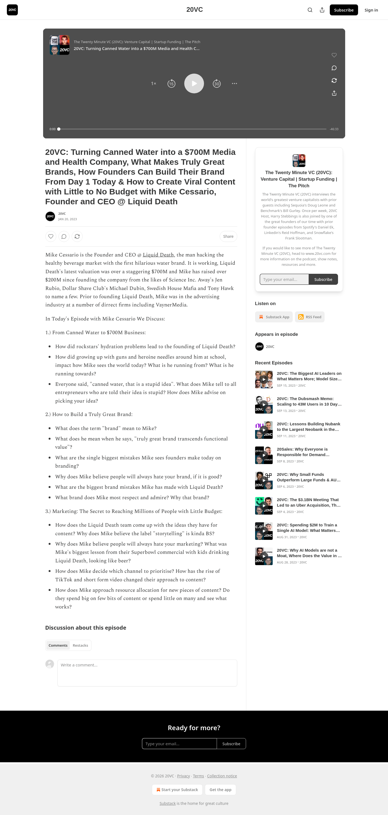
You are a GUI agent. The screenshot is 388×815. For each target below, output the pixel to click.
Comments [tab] (58, 645)
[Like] (50, 236)
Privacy (183, 775)
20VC (62, 213)
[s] (263, 379)
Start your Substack (176, 790)
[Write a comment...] (147, 673)
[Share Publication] (322, 9)
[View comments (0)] (334, 68)
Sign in (371, 10)
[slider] (192, 129)
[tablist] (68, 645)
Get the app (220, 789)
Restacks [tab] (80, 645)
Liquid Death (158, 255)
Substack (168, 803)
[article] (299, 379)
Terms (198, 775)
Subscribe (344, 10)
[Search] (310, 9)
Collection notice (222, 775)
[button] (153, 83)
